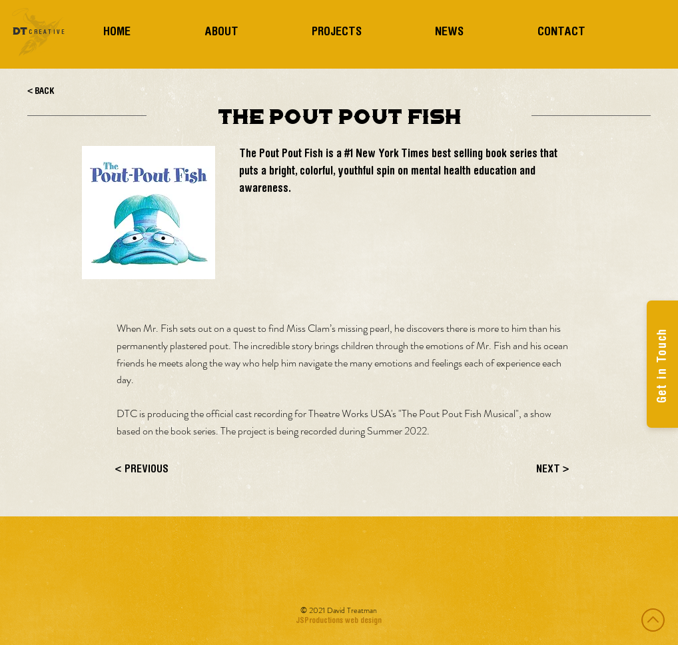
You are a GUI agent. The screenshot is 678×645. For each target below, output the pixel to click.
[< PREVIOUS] (159, 470)
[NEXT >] (536, 470)
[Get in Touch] (662, 364)
